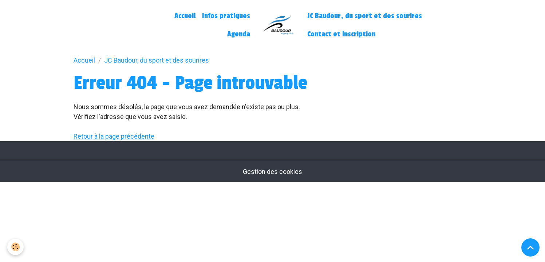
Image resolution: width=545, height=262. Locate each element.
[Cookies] (15, 247)
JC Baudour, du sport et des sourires (364, 16)
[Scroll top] (530, 247)
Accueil (185, 16)
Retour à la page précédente (114, 136)
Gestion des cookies (272, 171)
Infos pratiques (226, 16)
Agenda (238, 34)
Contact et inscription (341, 34)
